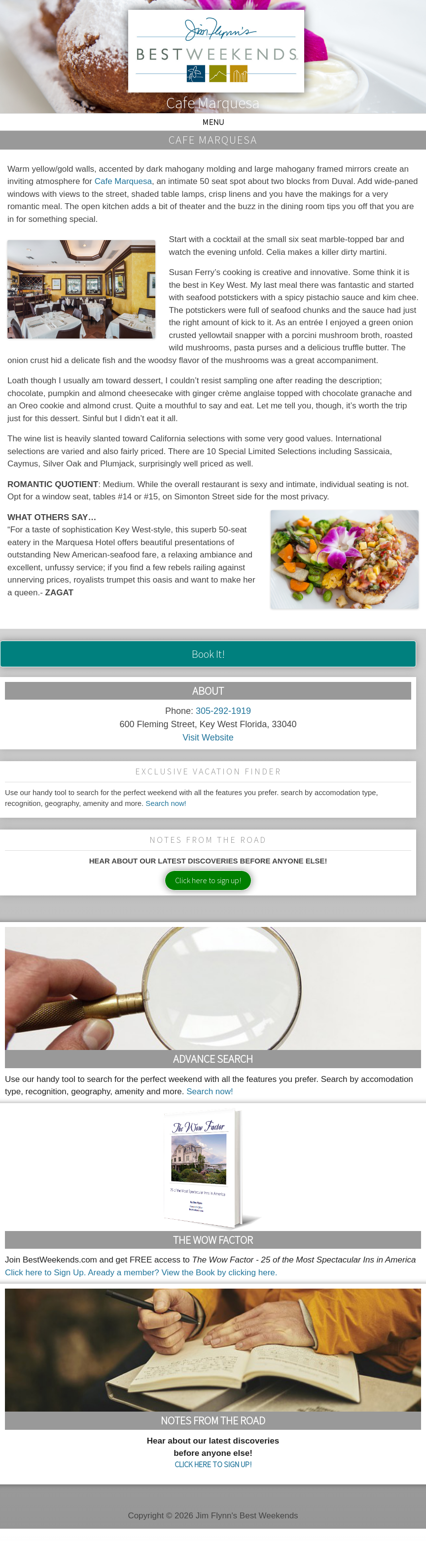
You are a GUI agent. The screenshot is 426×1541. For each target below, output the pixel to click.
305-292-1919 (223, 711)
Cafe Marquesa (123, 181)
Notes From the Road (213, 1420)
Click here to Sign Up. (45, 1272)
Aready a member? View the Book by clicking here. (182, 1272)
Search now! (165, 803)
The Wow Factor (213, 1239)
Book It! (208, 654)
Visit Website (207, 737)
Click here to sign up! (208, 880)
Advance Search (213, 1058)
